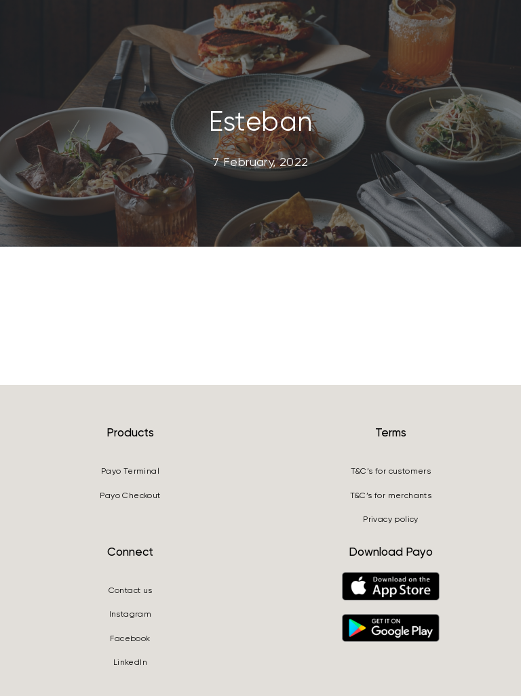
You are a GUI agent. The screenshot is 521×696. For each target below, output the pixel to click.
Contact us (131, 590)
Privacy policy (391, 519)
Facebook (130, 638)
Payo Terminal (130, 471)
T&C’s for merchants (391, 495)
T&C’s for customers (391, 471)
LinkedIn (130, 662)
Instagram (130, 614)
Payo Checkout (130, 495)
